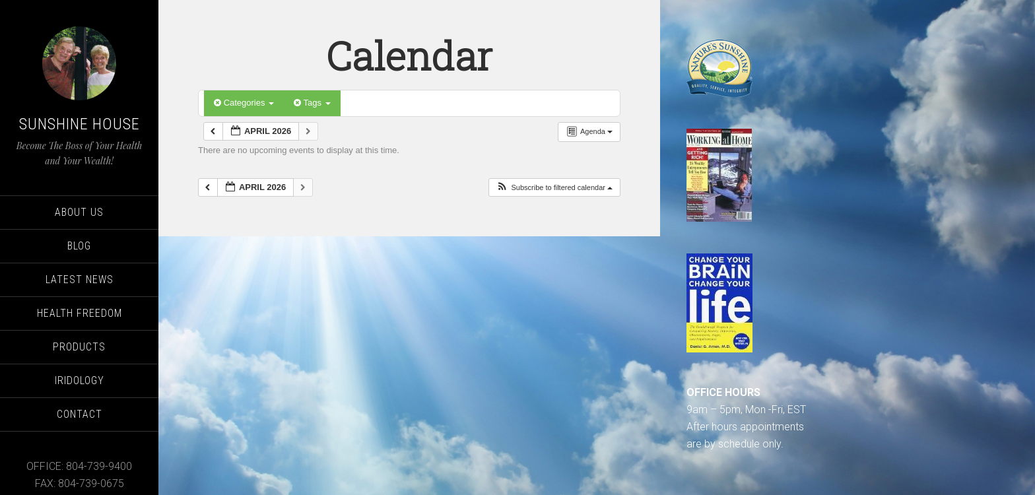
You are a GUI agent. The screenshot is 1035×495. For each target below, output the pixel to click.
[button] (554, 188)
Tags (312, 103)
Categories (244, 103)
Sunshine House (79, 124)
